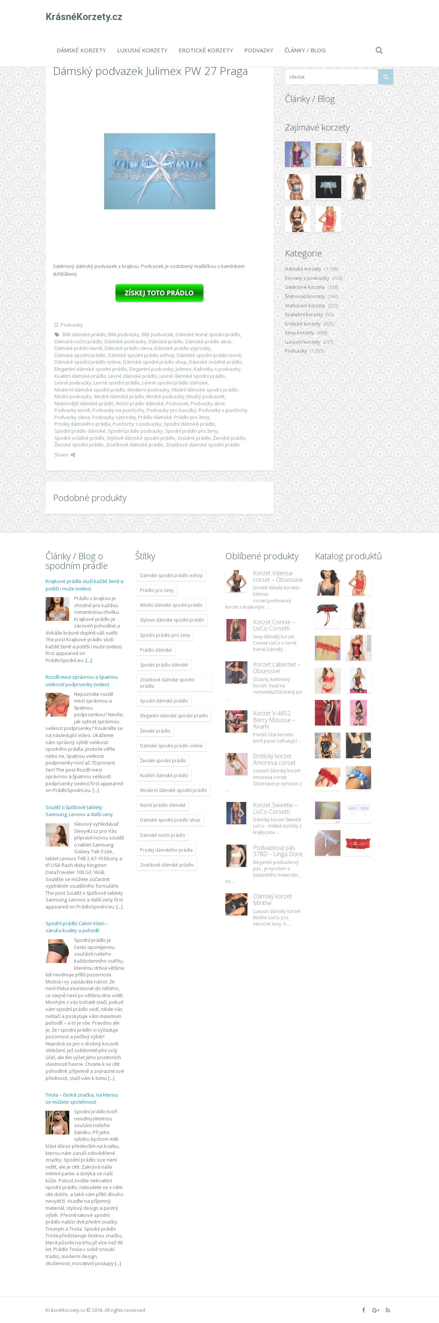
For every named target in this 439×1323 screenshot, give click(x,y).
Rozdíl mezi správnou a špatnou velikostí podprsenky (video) (82, 681)
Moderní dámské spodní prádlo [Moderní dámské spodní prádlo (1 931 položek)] (173, 790)
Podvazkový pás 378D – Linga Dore (278, 851)
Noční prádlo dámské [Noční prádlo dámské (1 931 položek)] (163, 805)
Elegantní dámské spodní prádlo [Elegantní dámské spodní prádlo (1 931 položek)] (174, 716)
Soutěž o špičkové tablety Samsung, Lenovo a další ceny (79, 811)
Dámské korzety (81, 50)
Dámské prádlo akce (208, 341)
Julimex (184, 369)
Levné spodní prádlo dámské (175, 382)
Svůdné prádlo (194, 438)
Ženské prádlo (229, 438)
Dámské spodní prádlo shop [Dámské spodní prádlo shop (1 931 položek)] (170, 820)
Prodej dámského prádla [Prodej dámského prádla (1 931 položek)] (166, 850)
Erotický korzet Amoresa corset (274, 759)
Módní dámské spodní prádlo (205, 389)
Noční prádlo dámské (140, 403)
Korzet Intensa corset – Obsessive (278, 576)
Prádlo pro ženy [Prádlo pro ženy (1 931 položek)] (157, 590)
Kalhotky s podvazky (217, 369)
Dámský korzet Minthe (272, 899)
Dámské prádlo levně (78, 348)
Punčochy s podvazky (137, 423)
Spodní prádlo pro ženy (191, 431)
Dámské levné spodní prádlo (208, 334)
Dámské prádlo (166, 341)
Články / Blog (305, 50)
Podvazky (258, 50)
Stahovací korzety (305, 305)
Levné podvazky (73, 382)
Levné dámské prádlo (132, 376)
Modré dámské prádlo (119, 396)
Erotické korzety (206, 50)
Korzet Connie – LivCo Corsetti (274, 625)
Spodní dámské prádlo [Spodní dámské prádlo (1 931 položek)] (164, 701)
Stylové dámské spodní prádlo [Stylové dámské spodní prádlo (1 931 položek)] (172, 620)
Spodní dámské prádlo (189, 423)
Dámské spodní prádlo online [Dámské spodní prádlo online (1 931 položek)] (171, 746)
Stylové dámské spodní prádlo (141, 438)
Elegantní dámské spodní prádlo (90, 369)
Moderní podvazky (148, 389)
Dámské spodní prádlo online (87, 361)
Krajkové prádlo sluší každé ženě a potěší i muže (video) (84, 585)
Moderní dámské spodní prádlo (89, 389)
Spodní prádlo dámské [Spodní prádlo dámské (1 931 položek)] (164, 665)
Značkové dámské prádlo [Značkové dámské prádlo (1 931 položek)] (167, 865)
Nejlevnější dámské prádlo (84, 403)
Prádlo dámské (155, 417)
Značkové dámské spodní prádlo (203, 444)
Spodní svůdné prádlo (79, 438)
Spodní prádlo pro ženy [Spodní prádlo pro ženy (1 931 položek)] (165, 635)
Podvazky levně (72, 410)
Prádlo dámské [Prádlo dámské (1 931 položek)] (156, 650)
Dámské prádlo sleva (128, 348)
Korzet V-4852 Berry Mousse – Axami (274, 719)
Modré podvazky (165, 396)
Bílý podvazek (157, 334)
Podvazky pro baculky (171, 410)
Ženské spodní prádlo (79, 444)
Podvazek (177, 403)
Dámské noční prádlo (78, 341)
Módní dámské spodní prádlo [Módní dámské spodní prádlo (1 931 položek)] (171, 605)
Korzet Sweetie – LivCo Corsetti (275, 808)
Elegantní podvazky (151, 369)
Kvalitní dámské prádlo (80, 376)
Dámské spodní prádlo (80, 355)
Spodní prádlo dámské (80, 431)
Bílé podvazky (124, 334)
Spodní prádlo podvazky (135, 431)
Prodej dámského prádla (82, 423)
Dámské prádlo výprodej (182, 348)
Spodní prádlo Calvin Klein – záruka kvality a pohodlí (77, 927)
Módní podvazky (73, 396)
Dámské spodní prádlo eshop (141, 355)
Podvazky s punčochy (223, 410)
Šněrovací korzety (305, 296)
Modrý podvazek (206, 396)
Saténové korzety (305, 287)
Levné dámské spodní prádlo (192, 376)
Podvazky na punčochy (118, 410)
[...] (89, 660)
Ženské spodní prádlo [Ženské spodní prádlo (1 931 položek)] (163, 760)
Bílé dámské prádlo (84, 334)
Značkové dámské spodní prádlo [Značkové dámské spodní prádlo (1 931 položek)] (167, 683)
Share (64, 454)
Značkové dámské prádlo (134, 444)
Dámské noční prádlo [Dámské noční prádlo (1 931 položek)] (162, 835)
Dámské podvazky (125, 341)
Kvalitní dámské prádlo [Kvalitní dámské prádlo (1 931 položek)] (164, 775)
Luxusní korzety (142, 50)
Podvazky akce (208, 403)
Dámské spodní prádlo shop (155, 361)
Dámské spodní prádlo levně (209, 355)
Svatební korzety (304, 314)
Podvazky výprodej (114, 417)
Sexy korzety (299, 332)
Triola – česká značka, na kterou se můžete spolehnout (82, 1098)
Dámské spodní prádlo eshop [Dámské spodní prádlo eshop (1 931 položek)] (171, 575)
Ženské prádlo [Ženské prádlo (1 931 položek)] (155, 731)
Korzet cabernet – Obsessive (276, 667)
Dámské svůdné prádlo (215, 361)
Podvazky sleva (72, 417)
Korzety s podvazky (307, 278)
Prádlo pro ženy (192, 417)
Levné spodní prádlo (117, 382)
